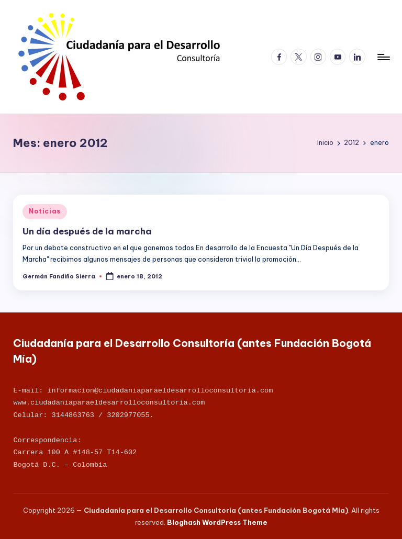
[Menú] (382, 57)
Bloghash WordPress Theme (217, 522)
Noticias (45, 211)
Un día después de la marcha (87, 231)
